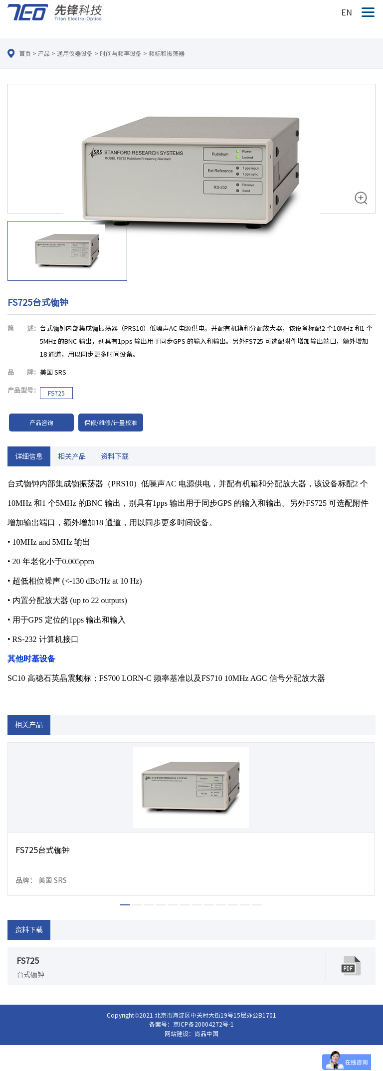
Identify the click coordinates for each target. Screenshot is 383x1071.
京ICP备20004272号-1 (203, 1024)
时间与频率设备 (121, 53)
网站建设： (179, 1034)
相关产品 (72, 456)
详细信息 (29, 456)
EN (346, 12)
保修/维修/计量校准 (110, 423)
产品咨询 (41, 423)
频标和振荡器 (167, 53)
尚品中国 (206, 1034)
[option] (191, 184)
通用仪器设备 (75, 53)
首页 (25, 53)
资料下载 (115, 456)
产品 (44, 53)
